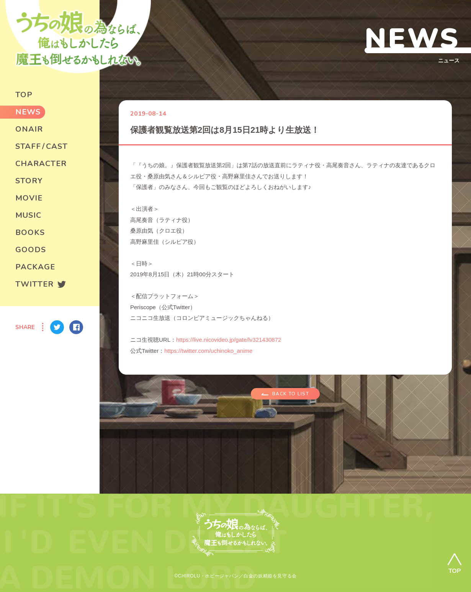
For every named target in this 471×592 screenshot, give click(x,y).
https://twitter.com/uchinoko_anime (208, 350)
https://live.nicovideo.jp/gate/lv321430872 (228, 339)
